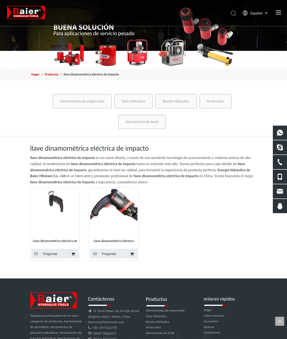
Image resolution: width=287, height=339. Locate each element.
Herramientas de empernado (82, 101)
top (279, 321)
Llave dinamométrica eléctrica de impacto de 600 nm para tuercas (55, 241)
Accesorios (211, 321)
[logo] (53, 300)
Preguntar (44, 253)
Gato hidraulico (133, 101)
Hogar (208, 310)
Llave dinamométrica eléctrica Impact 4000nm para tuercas (114, 241)
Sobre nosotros (214, 316)
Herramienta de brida (142, 121)
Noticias (209, 327)
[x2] (143, 34)
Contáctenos (212, 332)
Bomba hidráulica (176, 101)
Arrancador (215, 101)
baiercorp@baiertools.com (106, 322)
